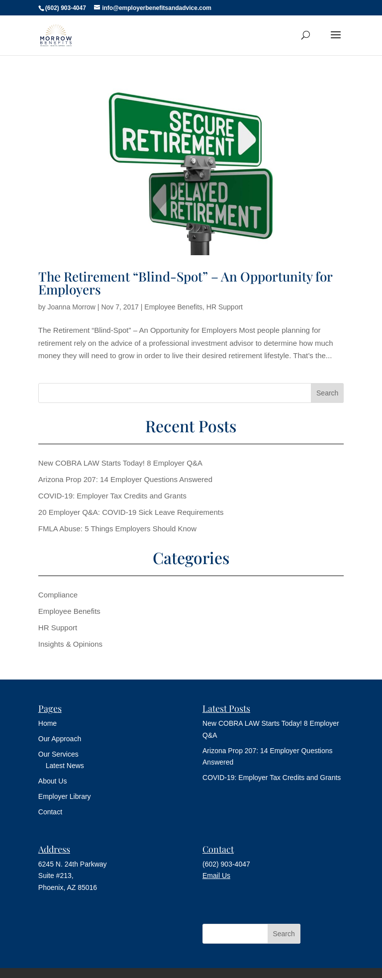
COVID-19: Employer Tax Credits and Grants (112, 495)
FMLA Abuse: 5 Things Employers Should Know (117, 528)
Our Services (58, 754)
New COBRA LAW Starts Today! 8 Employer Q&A (120, 463)
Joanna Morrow (71, 307)
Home (47, 723)
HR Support (224, 307)
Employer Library (64, 796)
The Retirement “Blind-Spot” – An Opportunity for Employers (185, 283)
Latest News (65, 766)
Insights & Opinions (70, 644)
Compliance (58, 594)
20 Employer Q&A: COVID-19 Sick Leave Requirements (131, 512)
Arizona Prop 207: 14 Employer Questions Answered (125, 479)
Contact (50, 812)
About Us (52, 781)
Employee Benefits (173, 307)
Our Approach (59, 739)
